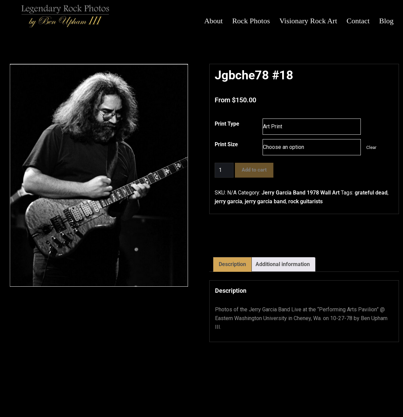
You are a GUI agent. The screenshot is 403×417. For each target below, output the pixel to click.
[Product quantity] (224, 170)
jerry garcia (228, 201)
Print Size (226, 144)
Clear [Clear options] (371, 147)
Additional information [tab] (283, 264)
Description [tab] (232, 264)
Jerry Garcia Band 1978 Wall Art (301, 192)
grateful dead (371, 192)
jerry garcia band (265, 201)
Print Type (227, 124)
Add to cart (254, 170)
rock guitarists (305, 201)
